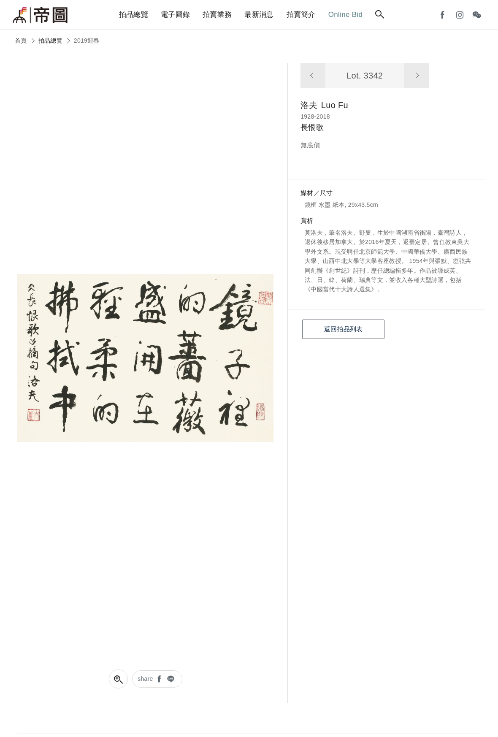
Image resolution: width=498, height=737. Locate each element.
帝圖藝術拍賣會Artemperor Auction (40, 15)
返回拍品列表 (343, 329)
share (145, 678)
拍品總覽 (50, 40)
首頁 (21, 40)
